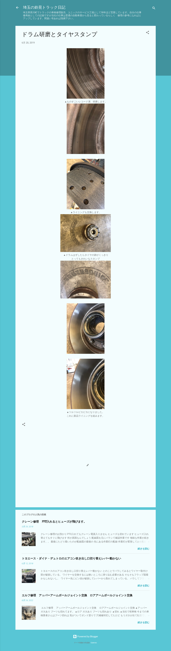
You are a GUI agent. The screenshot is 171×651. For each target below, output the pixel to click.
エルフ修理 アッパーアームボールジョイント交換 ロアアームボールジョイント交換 (77, 595)
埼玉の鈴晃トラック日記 (44, 7)
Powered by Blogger (85, 636)
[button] (147, 33)
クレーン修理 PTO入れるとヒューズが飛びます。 (54, 522)
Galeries (94, 643)
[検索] (154, 8)
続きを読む (143, 548)
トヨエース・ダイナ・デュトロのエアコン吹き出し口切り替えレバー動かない (71, 559)
